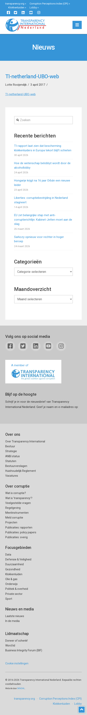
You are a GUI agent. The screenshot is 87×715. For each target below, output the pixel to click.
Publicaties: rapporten (18, 527)
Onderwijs (11, 584)
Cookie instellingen (16, 663)
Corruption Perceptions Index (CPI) (49, 3)
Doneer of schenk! (16, 640)
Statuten (10, 461)
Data (8, 554)
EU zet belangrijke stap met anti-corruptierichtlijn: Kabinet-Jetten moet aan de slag (43, 219)
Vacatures (11, 475)
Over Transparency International (25, 441)
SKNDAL (21, 688)
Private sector (14, 593)
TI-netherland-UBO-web (20, 94)
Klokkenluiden (16, 7)
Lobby (33, 7)
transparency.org (14, 3)
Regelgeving (13, 507)
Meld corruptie (14, 517)
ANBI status (12, 456)
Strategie (11, 451)
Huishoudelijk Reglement (20, 470)
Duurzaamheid (14, 564)
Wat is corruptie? (15, 493)
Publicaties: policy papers (20, 532)
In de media (12, 621)
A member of (33, 372)
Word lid (10, 645)
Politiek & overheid (16, 588)
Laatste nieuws (14, 616)
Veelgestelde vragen (18, 503)
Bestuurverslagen (16, 466)
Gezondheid (12, 569)
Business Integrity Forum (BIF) (23, 650)
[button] (77, 25)
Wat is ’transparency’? (18, 498)
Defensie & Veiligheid (18, 559)
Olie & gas (11, 579)
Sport (8, 598)
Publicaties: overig (16, 537)
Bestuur (10, 446)
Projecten (11, 522)
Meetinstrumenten (17, 512)
